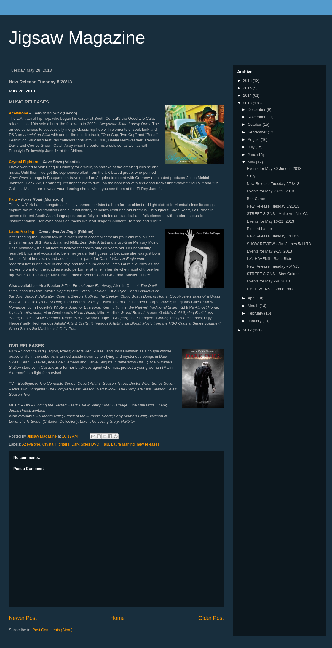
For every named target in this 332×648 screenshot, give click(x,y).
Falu (13, 199)
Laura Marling (21, 231)
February (256, 313)
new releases (148, 444)
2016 (248, 80)
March (254, 306)
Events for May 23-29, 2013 (270, 191)
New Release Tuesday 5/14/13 (273, 236)
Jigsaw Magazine (77, 37)
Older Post (211, 618)
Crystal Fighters (23, 161)
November (257, 117)
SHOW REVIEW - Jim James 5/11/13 (279, 244)
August (254, 139)
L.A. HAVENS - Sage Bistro (270, 258)
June (252, 154)
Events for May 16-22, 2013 (270, 221)
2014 (248, 95)
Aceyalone (18, 113)
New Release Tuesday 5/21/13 (273, 206)
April (252, 298)
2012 (248, 330)
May (252, 162)
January (255, 321)
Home (117, 618)
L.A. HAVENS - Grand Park (270, 289)
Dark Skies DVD (85, 444)
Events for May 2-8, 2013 (268, 281)
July (252, 147)
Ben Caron (256, 199)
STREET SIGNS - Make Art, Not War (278, 213)
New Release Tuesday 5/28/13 (273, 183)
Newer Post (23, 618)
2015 (248, 88)
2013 (248, 103)
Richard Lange (259, 228)
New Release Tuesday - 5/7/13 (273, 266)
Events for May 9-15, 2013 (269, 251)
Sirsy (251, 176)
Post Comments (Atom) (53, 630)
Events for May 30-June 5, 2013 (274, 168)
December (257, 109)
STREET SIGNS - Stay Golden (273, 274)
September (258, 132)
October (255, 124)
